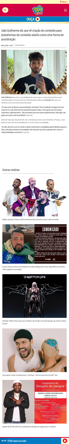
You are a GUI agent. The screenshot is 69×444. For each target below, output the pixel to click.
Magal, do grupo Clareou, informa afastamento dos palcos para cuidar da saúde (30, 219)
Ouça (30, 19)
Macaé (64, 2)
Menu (65, 10)
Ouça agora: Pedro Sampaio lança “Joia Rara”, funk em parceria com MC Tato (29, 375)
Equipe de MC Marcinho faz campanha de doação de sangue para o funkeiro (29, 427)
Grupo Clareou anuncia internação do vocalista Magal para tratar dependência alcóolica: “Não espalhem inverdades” (33, 268)
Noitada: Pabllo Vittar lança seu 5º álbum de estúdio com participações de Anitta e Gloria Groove (34, 322)
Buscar (5, 10)
